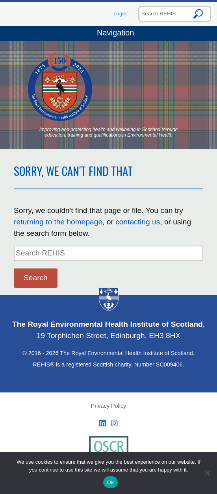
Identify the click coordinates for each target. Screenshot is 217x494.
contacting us (137, 222)
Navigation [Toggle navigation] (108, 33)
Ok (110, 482)
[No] (207, 473)
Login (119, 14)
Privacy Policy (108, 406)
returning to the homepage (58, 222)
